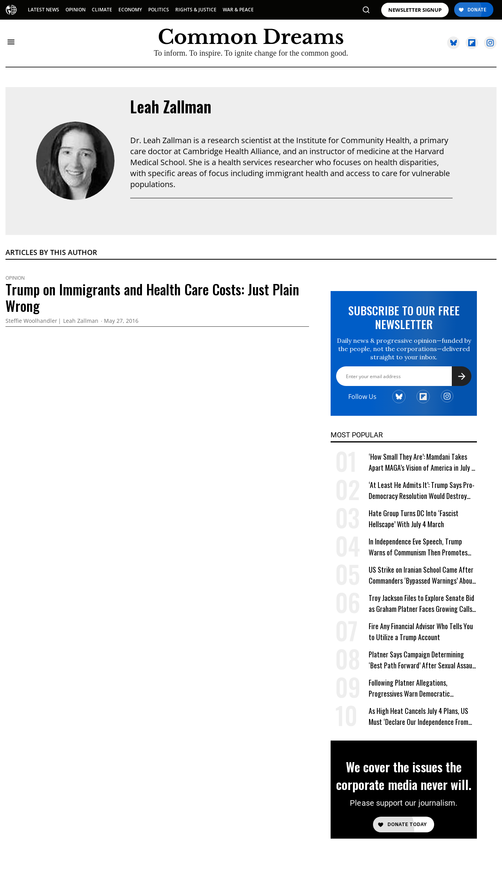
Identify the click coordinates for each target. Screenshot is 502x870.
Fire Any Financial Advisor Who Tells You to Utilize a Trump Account (421, 631)
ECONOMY (130, 9)
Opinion (15, 278)
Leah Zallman (170, 106)
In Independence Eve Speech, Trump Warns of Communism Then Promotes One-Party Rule (418, 547)
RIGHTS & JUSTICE (195, 9)
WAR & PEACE (238, 9)
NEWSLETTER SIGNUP (415, 10)
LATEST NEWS (43, 9)
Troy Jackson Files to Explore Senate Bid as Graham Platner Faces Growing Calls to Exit (421, 603)
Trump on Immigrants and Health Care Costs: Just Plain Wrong (152, 297)
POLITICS (158, 9)
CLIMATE (102, 9)
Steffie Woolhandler (31, 321)
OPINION (75, 9)
